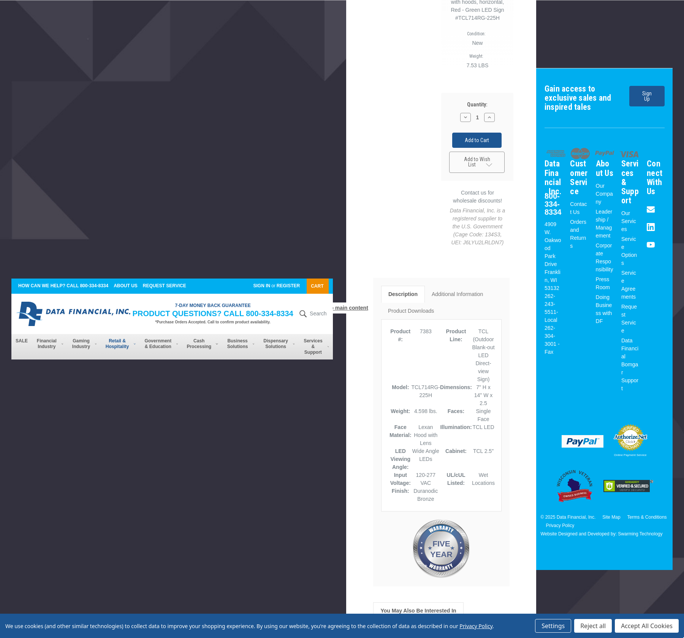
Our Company (604, 194)
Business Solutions (241, 343)
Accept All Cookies (647, 626)
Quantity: (477, 106)
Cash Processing (202, 343)
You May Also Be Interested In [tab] (418, 608)
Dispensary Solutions (278, 343)
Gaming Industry (84, 343)
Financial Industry (50, 343)
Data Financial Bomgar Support (629, 364)
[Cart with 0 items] (318, 286)
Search (312, 314)
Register (288, 285)
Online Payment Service (630, 455)
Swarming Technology (640, 534)
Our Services (628, 221)
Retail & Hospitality (121, 343)
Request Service (164, 285)
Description (403, 292)
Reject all (593, 626)
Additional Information (457, 292)
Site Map (611, 517)
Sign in (261, 285)
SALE (22, 341)
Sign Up (644, 98)
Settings (553, 626)
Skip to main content (342, 308)
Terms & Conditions (647, 517)
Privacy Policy (560, 525)
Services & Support (316, 346)
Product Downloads (411, 309)
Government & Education (161, 343)
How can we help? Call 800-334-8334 (63, 285)
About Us (126, 285)
